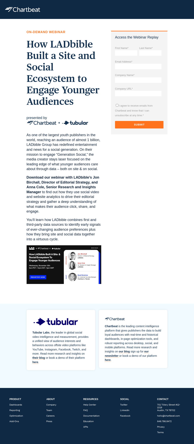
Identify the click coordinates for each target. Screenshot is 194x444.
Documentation (91, 415)
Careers (50, 415)
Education (88, 421)
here (35, 362)
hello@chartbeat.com (168, 415)
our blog (124, 351)
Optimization (16, 415)
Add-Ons (14, 421)
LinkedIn (124, 410)
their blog (38, 357)
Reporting (14, 410)
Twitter (123, 404)
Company (51, 404)
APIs (85, 426)
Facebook (125, 415)
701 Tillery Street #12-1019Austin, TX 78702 (168, 407)
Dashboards (15, 404)
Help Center (89, 404)
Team (49, 410)
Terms (160, 432)
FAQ (85, 410)
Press (49, 421)
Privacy (161, 426)
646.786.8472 (164, 421)
